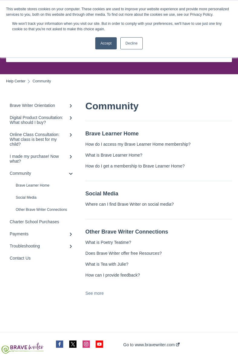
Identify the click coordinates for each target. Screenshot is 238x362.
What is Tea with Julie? (106, 264)
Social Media (26, 197)
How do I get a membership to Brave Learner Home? (134, 166)
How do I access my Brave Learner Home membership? (138, 144)
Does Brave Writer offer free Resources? (123, 253)
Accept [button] (106, 43)
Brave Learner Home (32, 185)
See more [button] (94, 293)
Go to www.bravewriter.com (151, 344)
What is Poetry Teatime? (108, 242)
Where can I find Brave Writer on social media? (129, 204)
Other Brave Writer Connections (41, 210)
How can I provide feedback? (112, 275)
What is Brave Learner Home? (113, 155)
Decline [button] (132, 43)
